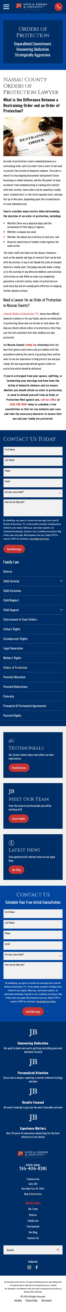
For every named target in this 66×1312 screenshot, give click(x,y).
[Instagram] (29, 1267)
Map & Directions (33, 1194)
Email (7, 481)
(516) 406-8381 (18, 404)
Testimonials (32, 1226)
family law (31, 345)
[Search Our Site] (58, 1250)
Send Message (14, 549)
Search (10, 1250)
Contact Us (33, 1238)
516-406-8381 (33, 1169)
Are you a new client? (14, 491)
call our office (48, 399)
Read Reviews (19, 768)
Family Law (33, 1220)
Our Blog (16, 870)
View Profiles (18, 819)
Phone (7, 470)
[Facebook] (37, 1267)
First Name (10, 449)
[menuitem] (33, 571)
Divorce (33, 1215)
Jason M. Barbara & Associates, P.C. (21, 313)
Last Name (9, 459)
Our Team (33, 1209)
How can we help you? (14, 501)
